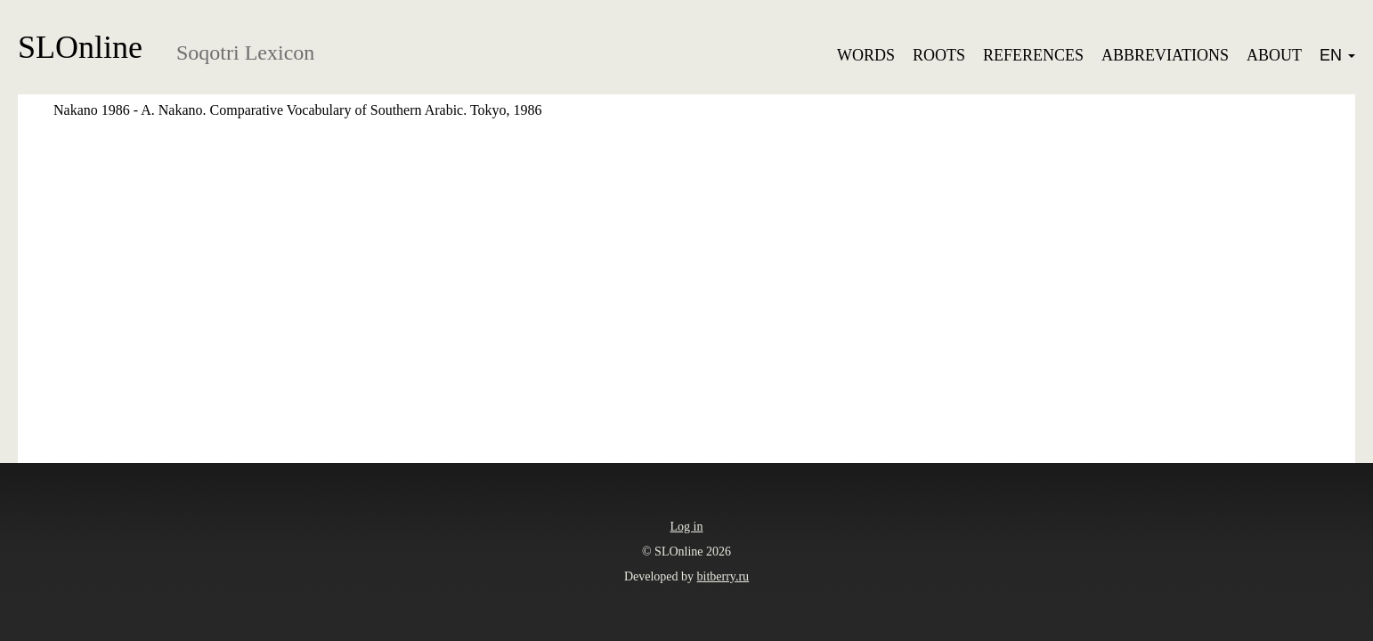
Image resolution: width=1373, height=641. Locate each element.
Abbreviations (1165, 55)
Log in (686, 526)
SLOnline (80, 47)
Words (866, 55)
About (1274, 55)
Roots (939, 55)
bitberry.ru (723, 576)
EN (1337, 55)
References (1033, 55)
